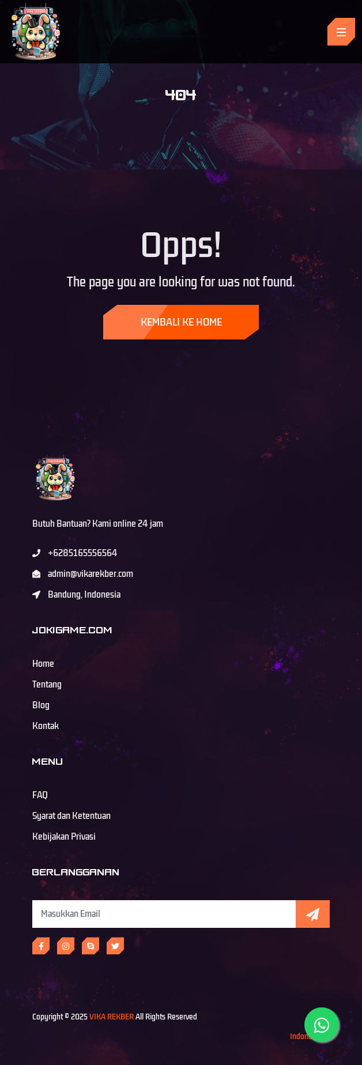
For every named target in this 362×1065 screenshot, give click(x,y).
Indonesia (305, 1036)
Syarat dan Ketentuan (71, 816)
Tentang (47, 684)
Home (43, 664)
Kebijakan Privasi (64, 836)
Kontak (45, 726)
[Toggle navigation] (341, 32)
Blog (41, 705)
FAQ (40, 795)
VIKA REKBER (111, 1016)
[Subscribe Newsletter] (164, 914)
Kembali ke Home (181, 322)
